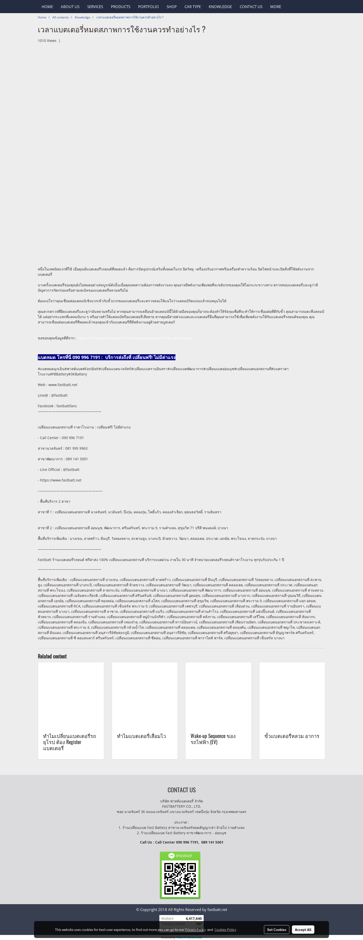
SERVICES (95, 6)
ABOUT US (70, 6)
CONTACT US (251, 6)
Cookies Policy (225, 929)
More (275, 6)
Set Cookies (276, 929)
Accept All (303, 929)
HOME (47, 6)
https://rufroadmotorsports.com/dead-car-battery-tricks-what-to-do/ (134, 338)
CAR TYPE (193, 6)
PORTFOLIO (148, 6)
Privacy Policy (195, 929)
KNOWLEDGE (220, 6)
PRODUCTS (120, 6)
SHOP (172, 6)
